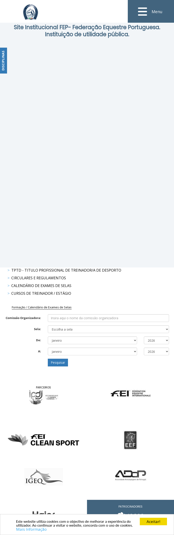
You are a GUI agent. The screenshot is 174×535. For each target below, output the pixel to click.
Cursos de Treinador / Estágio (41, 293)
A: (39, 351)
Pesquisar (58, 362)
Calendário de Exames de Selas (41, 285)
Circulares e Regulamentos (38, 277)
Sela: (37, 329)
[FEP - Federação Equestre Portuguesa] (31, 11)
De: (38, 340)
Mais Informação (31, 529)
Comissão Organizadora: (23, 318)
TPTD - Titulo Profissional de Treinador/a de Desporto (66, 270)
